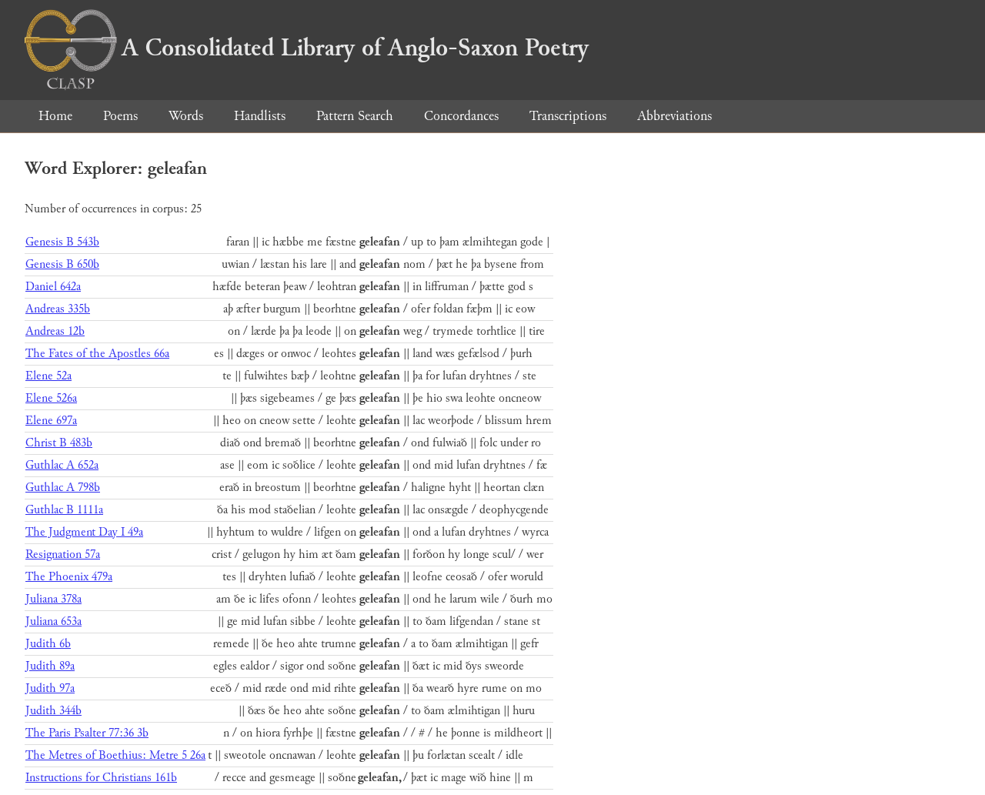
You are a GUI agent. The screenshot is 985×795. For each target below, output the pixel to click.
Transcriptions (567, 115)
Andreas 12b (55, 331)
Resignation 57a (62, 554)
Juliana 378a (53, 599)
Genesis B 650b (62, 264)
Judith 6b (48, 644)
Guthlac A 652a (61, 465)
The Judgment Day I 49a (84, 532)
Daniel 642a (53, 287)
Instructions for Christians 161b (101, 778)
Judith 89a (50, 666)
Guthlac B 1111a (64, 510)
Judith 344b (53, 711)
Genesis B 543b (62, 242)
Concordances (461, 115)
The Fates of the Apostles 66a (97, 353)
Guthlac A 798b (62, 487)
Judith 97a (50, 688)
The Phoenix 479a (68, 577)
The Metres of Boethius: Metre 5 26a (115, 755)
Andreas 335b (57, 309)
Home (55, 115)
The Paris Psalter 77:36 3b (87, 733)
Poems (120, 115)
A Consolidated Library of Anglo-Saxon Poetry (307, 47)
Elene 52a (48, 376)
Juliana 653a (53, 621)
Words (186, 115)
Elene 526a (51, 398)
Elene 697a (51, 420)
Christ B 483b (58, 443)
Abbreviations (674, 115)
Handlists (259, 115)
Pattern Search (354, 115)
